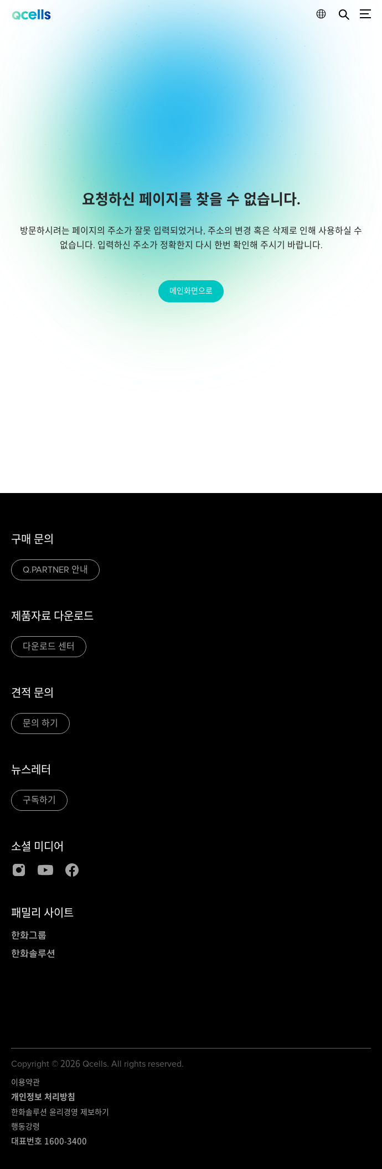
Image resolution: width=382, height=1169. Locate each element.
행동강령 (25, 1126)
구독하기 (39, 800)
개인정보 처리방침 (43, 1097)
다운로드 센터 (49, 646)
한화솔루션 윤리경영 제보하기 (60, 1112)
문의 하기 (40, 723)
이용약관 (25, 1082)
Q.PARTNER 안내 (55, 569)
